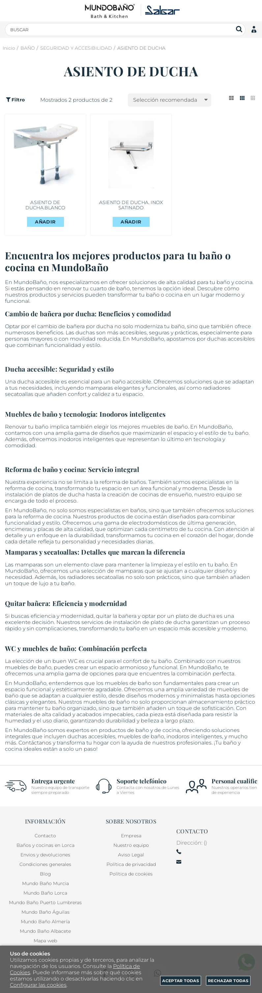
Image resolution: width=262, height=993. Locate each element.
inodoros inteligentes (86, 439)
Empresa (131, 836)
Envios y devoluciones (45, 855)
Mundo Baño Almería (45, 922)
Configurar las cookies (38, 985)
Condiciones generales (45, 864)
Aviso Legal (131, 855)
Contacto (45, 836)
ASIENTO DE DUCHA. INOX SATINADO (131, 205)
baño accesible (131, 382)
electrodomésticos (153, 523)
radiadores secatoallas (95, 577)
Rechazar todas (228, 980)
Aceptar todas (180, 980)
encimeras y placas (29, 529)
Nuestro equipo (131, 845)
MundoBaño (30, 730)
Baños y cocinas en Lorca (45, 845)
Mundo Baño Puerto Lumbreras (45, 902)
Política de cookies (131, 874)
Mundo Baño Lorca (45, 893)
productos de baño (124, 730)
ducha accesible (38, 382)
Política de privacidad (131, 864)
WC (72, 661)
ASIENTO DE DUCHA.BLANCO (45, 205)
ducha (104, 326)
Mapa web (45, 941)
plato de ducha (195, 616)
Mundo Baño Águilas (45, 912)
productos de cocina (125, 516)
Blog (45, 874)
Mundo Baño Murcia (45, 883)
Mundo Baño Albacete (45, 931)
